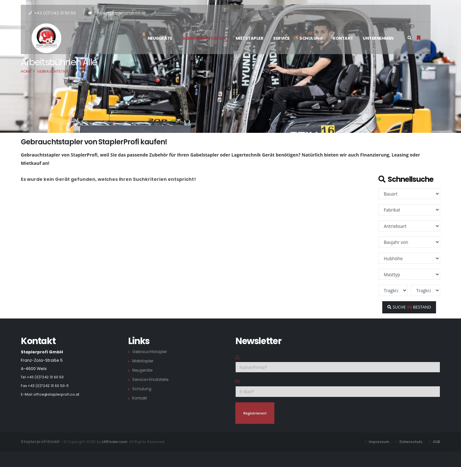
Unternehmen (378, 38)
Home (26, 71)
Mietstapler (249, 38)
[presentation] (388, 414)
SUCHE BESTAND (409, 307)
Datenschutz (411, 441)
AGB (436, 441)
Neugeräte (160, 38)
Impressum (378, 441)
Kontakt (343, 38)
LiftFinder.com (114, 441)
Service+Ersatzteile (152, 379)
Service (281, 38)
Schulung (311, 38)
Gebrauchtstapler (204, 38)
